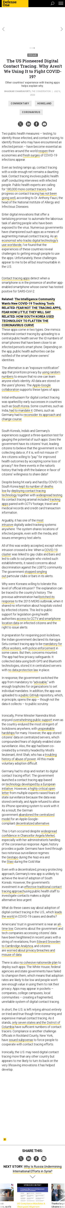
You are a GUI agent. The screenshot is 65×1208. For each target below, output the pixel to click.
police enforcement (42, 629)
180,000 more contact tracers (26, 170)
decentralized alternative (32, 804)
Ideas (32, 36)
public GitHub (30, 676)
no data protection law (23, 651)
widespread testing (49, 476)
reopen (43, 132)
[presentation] (3, 1180)
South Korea (21, 387)
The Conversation (41, 72)
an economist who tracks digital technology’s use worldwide (30, 222)
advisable (40, 663)
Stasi (10, 843)
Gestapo (12, 838)
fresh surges (31, 136)
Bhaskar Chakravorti (17, 72)
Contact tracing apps (16, 259)
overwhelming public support (32, 701)
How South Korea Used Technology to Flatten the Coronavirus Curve (28, 302)
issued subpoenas (21, 1021)
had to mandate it (21, 391)
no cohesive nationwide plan (39, 944)
